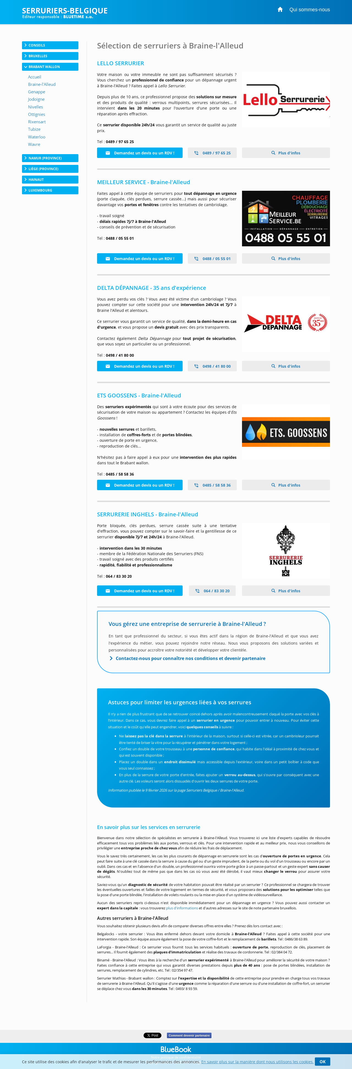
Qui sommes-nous (309, 9)
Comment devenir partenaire (189, 1035)
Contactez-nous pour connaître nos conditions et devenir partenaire (190, 658)
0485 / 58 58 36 (212, 485)
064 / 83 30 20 (212, 590)
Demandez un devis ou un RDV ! (139, 153)
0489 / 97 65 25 (212, 153)
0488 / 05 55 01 (212, 258)
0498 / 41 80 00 (212, 366)
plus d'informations (182, 908)
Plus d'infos (288, 153)
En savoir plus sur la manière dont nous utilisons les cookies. (257, 1061)
